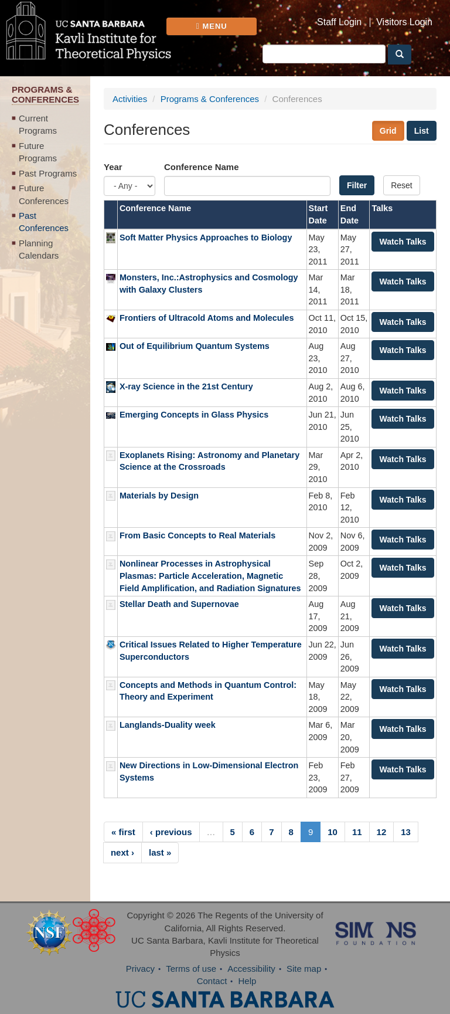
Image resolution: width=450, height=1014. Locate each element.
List (421, 130)
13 (406, 832)
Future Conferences (44, 194)
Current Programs (38, 124)
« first (123, 832)
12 (382, 832)
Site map (304, 969)
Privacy (140, 969)
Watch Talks (402, 241)
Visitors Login (404, 22)
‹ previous (171, 832)
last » (160, 852)
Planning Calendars (39, 249)
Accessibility (251, 969)
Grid (388, 130)
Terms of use (191, 969)
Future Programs (38, 152)
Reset (401, 185)
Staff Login (339, 22)
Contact (212, 981)
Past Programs (48, 173)
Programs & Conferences (210, 99)
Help (247, 981)
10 (333, 832)
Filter (357, 185)
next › (122, 852)
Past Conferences (44, 222)
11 (357, 832)
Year (113, 167)
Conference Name (201, 167)
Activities (129, 99)
